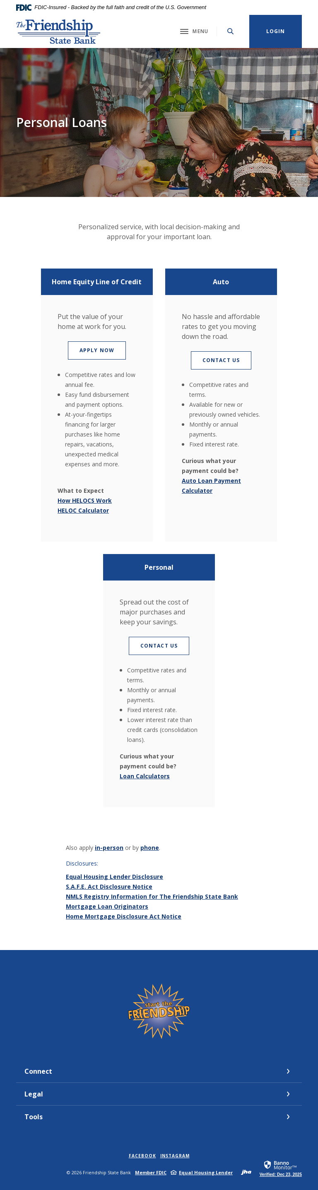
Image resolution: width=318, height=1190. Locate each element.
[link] (281, 1168)
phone (149, 848)
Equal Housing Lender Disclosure (114, 877)
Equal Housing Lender (206, 1172)
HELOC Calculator (83, 510)
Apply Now (103, 350)
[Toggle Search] (230, 31)
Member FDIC (150, 1172)
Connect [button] (38, 1071)
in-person (109, 848)
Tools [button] (33, 1116)
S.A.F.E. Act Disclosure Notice (109, 886)
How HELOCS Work (85, 500)
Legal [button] (33, 1094)
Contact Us (226, 360)
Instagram (175, 1156)
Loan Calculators (145, 776)
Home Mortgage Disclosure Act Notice (123, 916)
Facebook (142, 1156)
